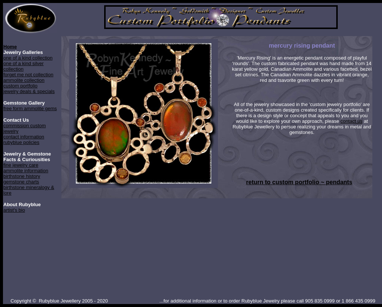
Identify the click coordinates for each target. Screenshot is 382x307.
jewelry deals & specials (29, 91)
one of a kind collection (27, 58)
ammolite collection (24, 80)
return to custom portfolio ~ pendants (299, 182)
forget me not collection (28, 74)
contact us (351, 121)
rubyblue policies (21, 142)
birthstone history (21, 176)
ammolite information (25, 170)
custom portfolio (20, 86)
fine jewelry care (20, 165)
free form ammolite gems (30, 108)
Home (10, 46)
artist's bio (14, 210)
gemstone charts (21, 182)
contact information (23, 137)
